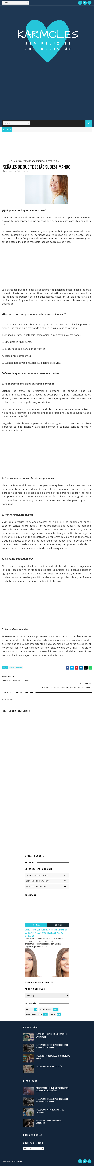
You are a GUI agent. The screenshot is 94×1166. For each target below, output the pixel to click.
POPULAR (58, 924)
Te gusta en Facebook (47, 875)
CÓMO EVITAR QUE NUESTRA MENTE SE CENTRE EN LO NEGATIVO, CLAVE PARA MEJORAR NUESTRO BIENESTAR (46, 932)
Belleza (29, 1010)
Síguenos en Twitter (47, 887)
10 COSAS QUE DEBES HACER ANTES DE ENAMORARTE (50, 1111)
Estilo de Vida (16, 161)
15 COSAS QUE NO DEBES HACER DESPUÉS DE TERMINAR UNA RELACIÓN (52, 1046)
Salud (52, 1014)
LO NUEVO (36, 924)
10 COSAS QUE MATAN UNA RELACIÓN (49, 1066)
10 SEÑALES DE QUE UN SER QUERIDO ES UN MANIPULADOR (51, 1035)
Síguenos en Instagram (47, 881)
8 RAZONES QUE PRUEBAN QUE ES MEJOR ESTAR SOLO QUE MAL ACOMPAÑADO (52, 1089)
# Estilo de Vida (15, 667)
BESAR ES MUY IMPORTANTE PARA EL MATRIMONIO (49, 1122)
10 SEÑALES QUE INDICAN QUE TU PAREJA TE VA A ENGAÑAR (53, 1057)
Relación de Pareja (34, 1014)
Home (6, 161)
